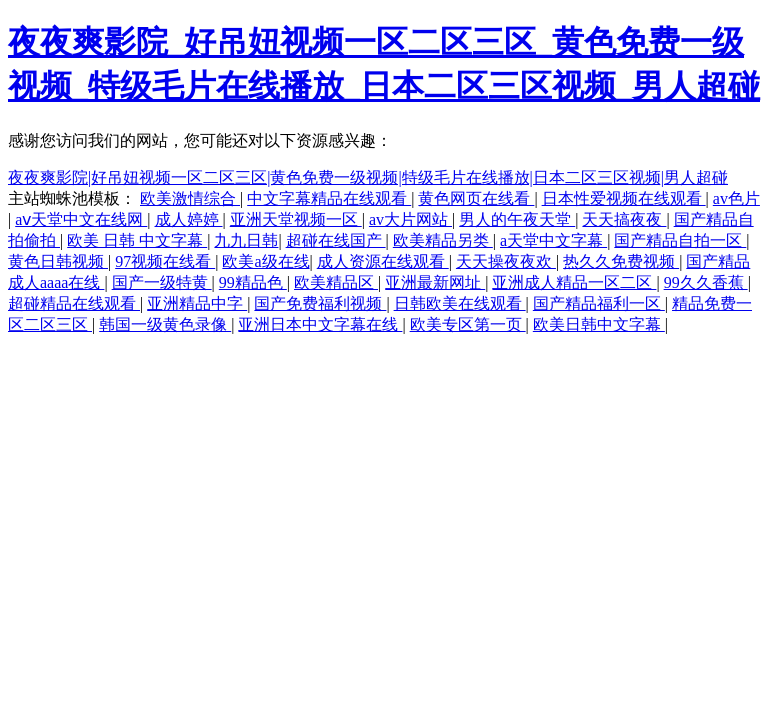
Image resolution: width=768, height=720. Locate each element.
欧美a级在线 (265, 261)
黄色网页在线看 (476, 198)
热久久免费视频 (621, 261)
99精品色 (253, 282)
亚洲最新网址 (435, 282)
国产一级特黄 (162, 282)
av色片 (736, 198)
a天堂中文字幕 (553, 240)
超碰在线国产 (336, 240)
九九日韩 (246, 240)
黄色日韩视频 (58, 261)
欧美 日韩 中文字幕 (137, 240)
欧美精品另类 (443, 240)
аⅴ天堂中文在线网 (81, 219)
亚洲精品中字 (197, 303)
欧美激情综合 (190, 198)
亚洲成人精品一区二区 (574, 282)
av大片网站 (410, 219)
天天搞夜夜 (624, 219)
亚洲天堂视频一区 (296, 219)
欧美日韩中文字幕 (599, 324)
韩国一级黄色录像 (165, 324)
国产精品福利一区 (599, 303)
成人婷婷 (189, 219)
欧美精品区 (336, 282)
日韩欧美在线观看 (460, 303)
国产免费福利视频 (320, 303)
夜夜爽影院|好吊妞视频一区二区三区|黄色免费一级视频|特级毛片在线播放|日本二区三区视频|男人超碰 (368, 177)
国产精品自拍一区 (680, 240)
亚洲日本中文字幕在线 (320, 324)
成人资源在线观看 (383, 261)
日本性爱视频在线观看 (624, 198)
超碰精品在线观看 (74, 303)
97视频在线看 (165, 261)
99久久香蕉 (706, 282)
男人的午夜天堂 (517, 219)
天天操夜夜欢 (506, 261)
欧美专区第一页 (468, 324)
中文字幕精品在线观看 (329, 198)
